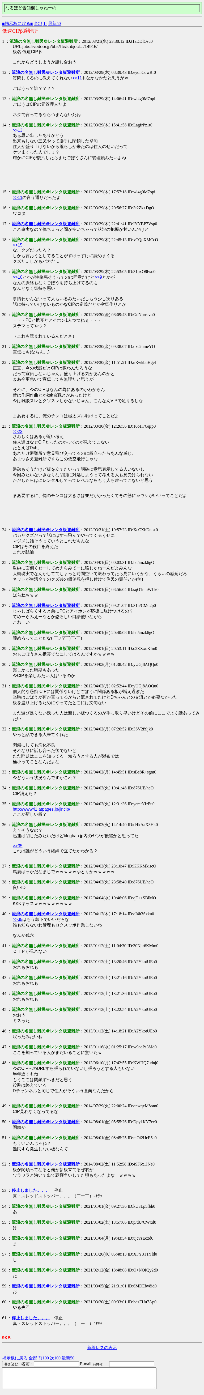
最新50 (54, 23)
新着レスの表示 (102, 1347)
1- (45, 23)
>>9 (98, 277)
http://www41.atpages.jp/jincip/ (41, 809)
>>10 (17, 277)
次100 (55, 1358)
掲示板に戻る (15, 1358)
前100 (43, 1358)
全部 (38, 23)
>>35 (17, 846)
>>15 (17, 245)
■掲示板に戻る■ (17, 23)
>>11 (77, 78)
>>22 (17, 431)
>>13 (17, 130)
